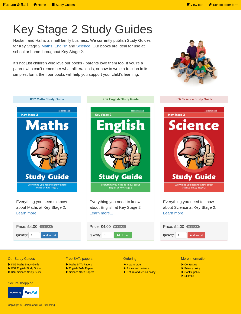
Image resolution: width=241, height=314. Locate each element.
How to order (132, 264)
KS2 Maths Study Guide (23, 264)
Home (40, 5)
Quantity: (22, 235)
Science (83, 46)
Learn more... (28, 213)
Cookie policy (190, 272)
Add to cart (49, 235)
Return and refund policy (139, 272)
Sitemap (187, 275)
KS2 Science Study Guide (25, 272)
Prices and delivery (136, 268)
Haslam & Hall (15, 4)
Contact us (189, 264)
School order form (223, 5)
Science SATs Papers (80, 272)
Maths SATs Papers (79, 264)
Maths (47, 46)
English (60, 46)
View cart (194, 5)
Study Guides (64, 5)
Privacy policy (191, 268)
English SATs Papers (80, 268)
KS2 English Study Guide (24, 268)
